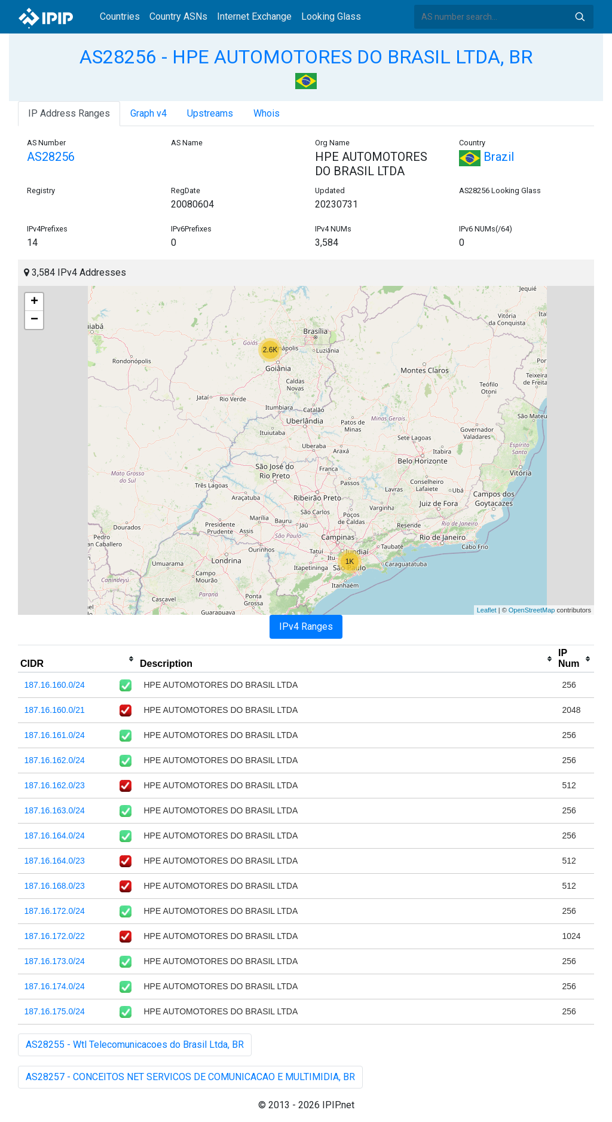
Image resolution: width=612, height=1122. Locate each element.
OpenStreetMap (532, 610)
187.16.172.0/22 (55, 936)
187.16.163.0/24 (55, 810)
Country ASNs (178, 16)
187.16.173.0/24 (55, 961)
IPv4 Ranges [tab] (306, 626)
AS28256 (51, 157)
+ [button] (34, 302)
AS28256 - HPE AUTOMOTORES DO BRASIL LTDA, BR (306, 56)
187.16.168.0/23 (55, 886)
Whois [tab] (266, 113)
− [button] (34, 320)
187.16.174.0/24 (55, 986)
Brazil (486, 157)
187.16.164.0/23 (55, 860)
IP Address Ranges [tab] (69, 113)
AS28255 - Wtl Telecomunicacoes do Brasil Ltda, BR (135, 1044)
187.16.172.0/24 (55, 911)
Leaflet (487, 610)
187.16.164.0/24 (55, 835)
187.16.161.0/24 (55, 735)
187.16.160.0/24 (55, 685)
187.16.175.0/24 (55, 1011)
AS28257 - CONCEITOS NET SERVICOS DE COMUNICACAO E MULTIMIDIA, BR (190, 1077)
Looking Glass (331, 16)
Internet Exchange (254, 16)
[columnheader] (77, 659)
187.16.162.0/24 (55, 760)
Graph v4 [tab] (148, 113)
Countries (120, 16)
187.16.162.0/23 (55, 785)
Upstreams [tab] (210, 113)
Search (579, 16)
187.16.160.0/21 (55, 710)
